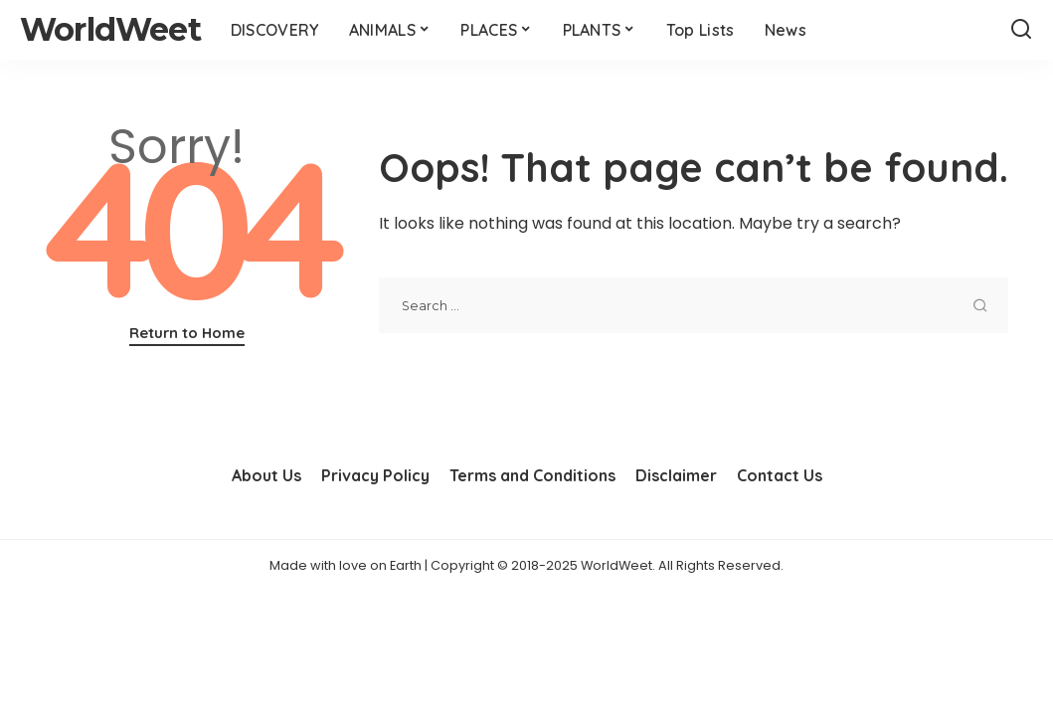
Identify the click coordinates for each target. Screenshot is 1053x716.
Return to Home (187, 332)
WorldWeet (110, 29)
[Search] (1021, 30)
